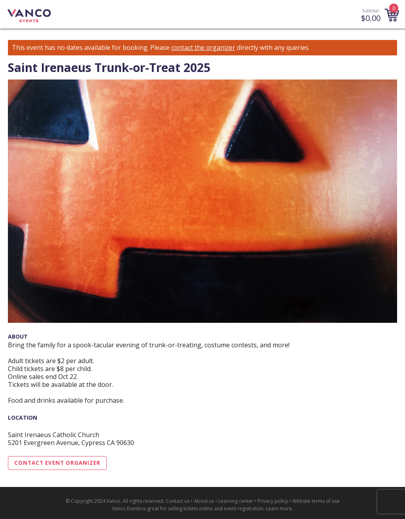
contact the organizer (203, 47)
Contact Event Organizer (57, 462)
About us (204, 501)
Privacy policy (272, 501)
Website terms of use (316, 501)
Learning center (235, 501)
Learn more (279, 508)
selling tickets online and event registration (215, 508)
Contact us (177, 501)
